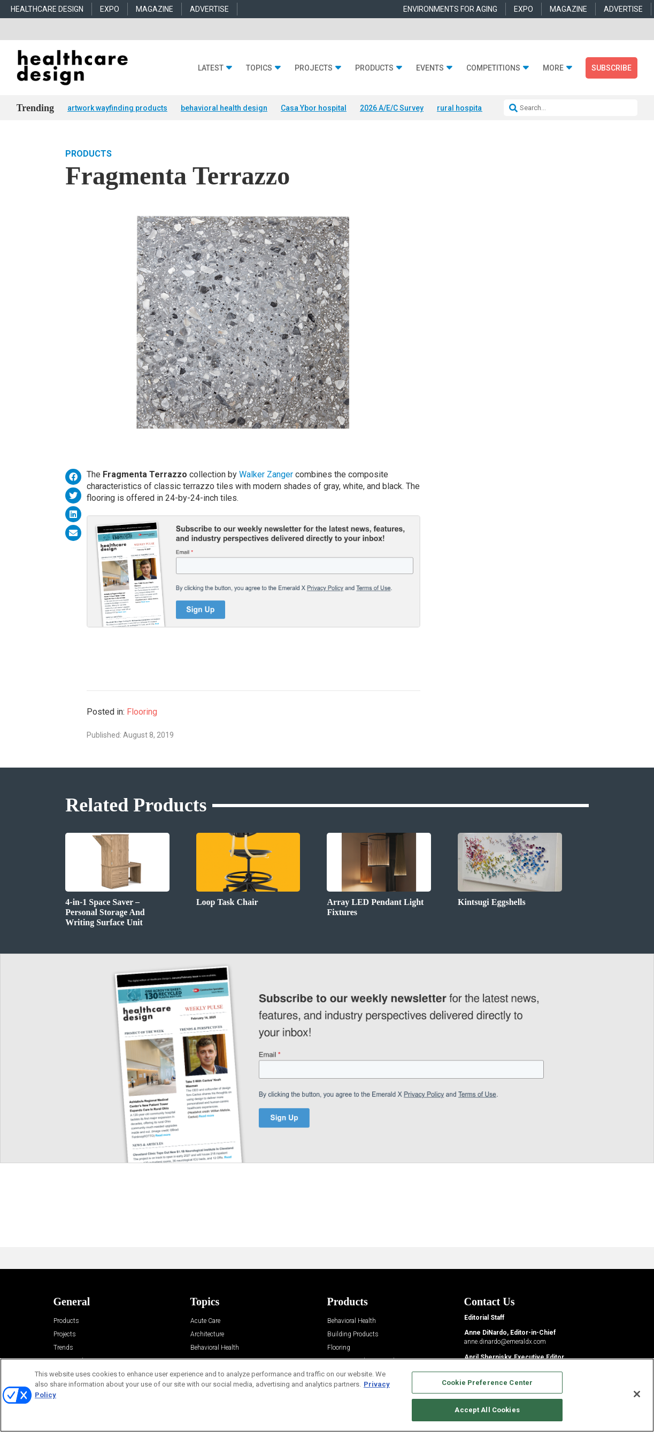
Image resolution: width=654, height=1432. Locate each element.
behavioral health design (224, 108)
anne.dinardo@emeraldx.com (505, 1341)
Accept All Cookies (487, 1410)
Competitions (493, 68)
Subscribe (611, 68)
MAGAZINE (154, 9)
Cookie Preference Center (487, 1383)
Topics (259, 68)
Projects (314, 68)
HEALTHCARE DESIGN (47, 9)
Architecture (207, 1334)
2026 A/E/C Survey (392, 108)
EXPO (109, 9)
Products (374, 68)
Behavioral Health (214, 1347)
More (553, 68)
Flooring (142, 712)
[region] (327, 1395)
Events (430, 68)
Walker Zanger (266, 474)
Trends (63, 1347)
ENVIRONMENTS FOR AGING (450, 9)
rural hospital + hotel (473, 108)
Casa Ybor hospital (314, 108)
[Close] (637, 1394)
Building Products (353, 1334)
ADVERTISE (209, 9)
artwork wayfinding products (117, 108)
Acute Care (205, 1321)
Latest (211, 68)
